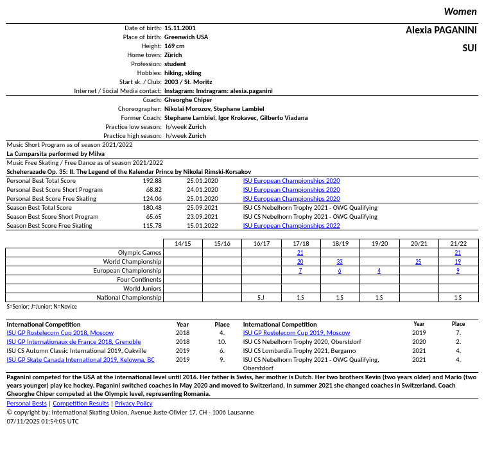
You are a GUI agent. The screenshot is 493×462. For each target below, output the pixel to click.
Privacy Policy (133, 403)
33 (339, 262)
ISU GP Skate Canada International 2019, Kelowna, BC (81, 359)
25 (418, 262)
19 (458, 262)
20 (300, 262)
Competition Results (81, 403)
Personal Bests (27, 403)
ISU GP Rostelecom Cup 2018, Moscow (60, 333)
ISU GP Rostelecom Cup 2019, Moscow (296, 333)
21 (300, 253)
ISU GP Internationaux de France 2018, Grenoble (74, 342)
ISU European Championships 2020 (291, 180)
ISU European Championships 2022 (291, 225)
